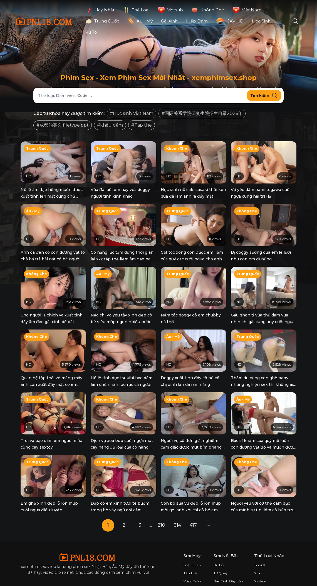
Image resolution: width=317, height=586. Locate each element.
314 (177, 507)
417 (193, 507)
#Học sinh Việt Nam (131, 113)
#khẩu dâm (110, 125)
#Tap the (141, 125)
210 (161, 507)
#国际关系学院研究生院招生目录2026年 (202, 113)
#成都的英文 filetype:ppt (62, 125)
